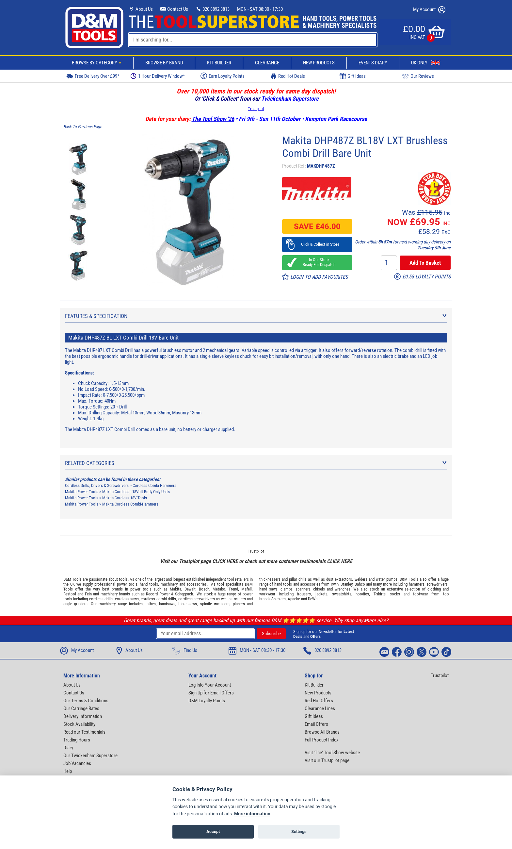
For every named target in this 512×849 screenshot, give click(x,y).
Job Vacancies (77, 763)
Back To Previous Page (82, 126)
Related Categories (256, 463)
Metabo (219, 589)
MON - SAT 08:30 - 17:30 (260, 9)
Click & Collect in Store (317, 244)
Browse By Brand (164, 63)
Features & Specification (256, 316)
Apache (294, 598)
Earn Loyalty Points (222, 76)
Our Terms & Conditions (85, 701)
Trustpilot (256, 108)
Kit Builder (219, 63)
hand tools (149, 584)
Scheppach (184, 593)
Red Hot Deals (287, 76)
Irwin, (335, 584)
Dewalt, (190, 589)
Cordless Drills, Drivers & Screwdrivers (97, 485)
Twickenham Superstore (290, 98)
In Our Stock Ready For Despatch (317, 262)
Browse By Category (97, 63)
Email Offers (316, 724)
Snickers (278, 598)
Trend (233, 589)
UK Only (425, 63)
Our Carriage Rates (81, 708)
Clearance (267, 63)
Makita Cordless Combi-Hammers (130, 504)
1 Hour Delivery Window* (157, 76)
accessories (196, 584)
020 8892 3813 (213, 9)
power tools (127, 584)
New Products (319, 63)
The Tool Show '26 (213, 118)
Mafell (246, 589)
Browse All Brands (322, 732)
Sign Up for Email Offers (211, 693)
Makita (175, 589)
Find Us (184, 651)
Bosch (204, 589)
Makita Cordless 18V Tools (124, 497)
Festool (69, 593)
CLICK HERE (225, 561)
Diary (68, 748)
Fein (88, 593)
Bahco (360, 584)
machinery (169, 584)
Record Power (157, 593)
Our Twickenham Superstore (90, 755)
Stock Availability (79, 724)
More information (252, 814)
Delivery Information (82, 716)
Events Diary (373, 63)
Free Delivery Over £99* (92, 76)
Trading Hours (76, 740)
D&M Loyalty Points (206, 701)
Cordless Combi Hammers (154, 485)
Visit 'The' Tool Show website (332, 753)
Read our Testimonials (84, 732)
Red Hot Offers (319, 701)
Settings (299, 831)
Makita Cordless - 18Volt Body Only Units (136, 491)
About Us (141, 9)
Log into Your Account (209, 685)
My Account (429, 9)
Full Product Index (322, 740)
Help (67, 771)
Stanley (346, 584)
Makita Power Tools (81, 491)
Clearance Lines (320, 708)
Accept (213, 831)
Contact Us (174, 9)
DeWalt (314, 598)
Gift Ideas (353, 76)
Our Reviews (418, 76)
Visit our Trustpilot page (327, 760)
